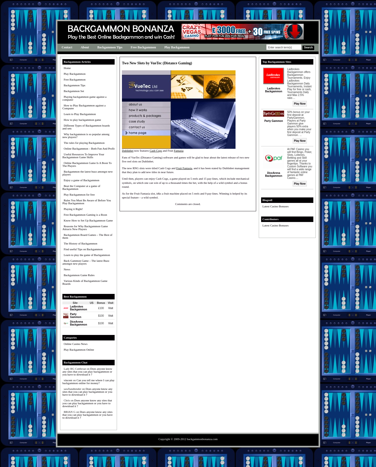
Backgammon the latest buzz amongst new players (87, 173)
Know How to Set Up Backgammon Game (88, 220)
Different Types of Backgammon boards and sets (86, 127)
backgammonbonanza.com (202, 439)
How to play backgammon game (82, 119)
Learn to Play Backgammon (80, 114)
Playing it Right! (73, 208)
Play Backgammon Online (79, 349)
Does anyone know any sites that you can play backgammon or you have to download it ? (87, 371)
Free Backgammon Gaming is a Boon (85, 214)
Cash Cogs (156, 150)
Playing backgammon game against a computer (84, 98)
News (67, 269)
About (85, 47)
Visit (110, 308)
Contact (67, 47)
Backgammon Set (74, 91)
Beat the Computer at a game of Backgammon (81, 187)
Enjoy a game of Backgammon (81, 180)
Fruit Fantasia (184, 168)
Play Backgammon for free (79, 194)
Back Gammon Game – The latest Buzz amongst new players (85, 262)
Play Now (300, 103)
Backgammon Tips (109, 47)
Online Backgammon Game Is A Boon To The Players (87, 164)
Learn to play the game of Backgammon (87, 255)
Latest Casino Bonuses (275, 206)
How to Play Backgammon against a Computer (83, 107)
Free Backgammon (143, 47)
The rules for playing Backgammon (84, 142)
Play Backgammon (176, 47)
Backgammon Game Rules (79, 275)
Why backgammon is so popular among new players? (85, 136)
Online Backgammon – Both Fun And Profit (89, 148)
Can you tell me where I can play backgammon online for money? (88, 382)
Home (67, 68)
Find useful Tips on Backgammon (83, 249)
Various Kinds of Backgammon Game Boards (84, 282)
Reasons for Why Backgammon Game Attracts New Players (85, 228)
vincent (68, 380)
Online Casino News (75, 343)
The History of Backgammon (80, 243)
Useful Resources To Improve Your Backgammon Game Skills (83, 156)
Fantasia (179, 150)
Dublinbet (127, 150)
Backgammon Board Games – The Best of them (87, 236)
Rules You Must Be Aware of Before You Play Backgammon (86, 202)
